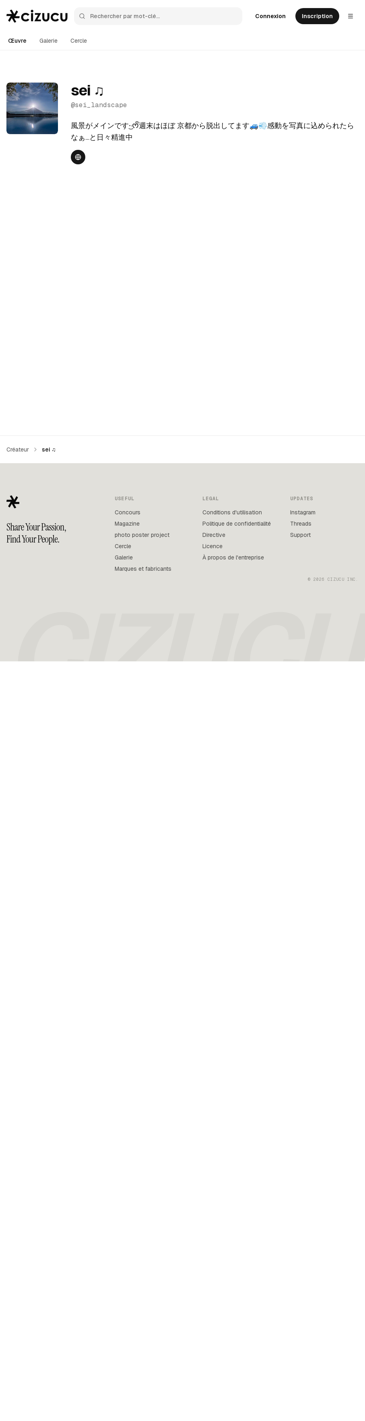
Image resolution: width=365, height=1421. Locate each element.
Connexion (270, 16)
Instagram (303, 1272)
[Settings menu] (350, 16)
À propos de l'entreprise (233, 1317)
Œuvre (17, 40)
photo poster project (142, 1295)
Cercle (78, 40)
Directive (213, 1295)
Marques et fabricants (143, 1328)
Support (300, 1295)
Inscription (317, 16)
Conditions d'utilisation (232, 1272)
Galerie (48, 40)
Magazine (127, 1283)
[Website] (78, 157)
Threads (300, 1283)
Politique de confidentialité (236, 1283)
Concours (127, 1272)
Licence (212, 1306)
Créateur (17, 1209)
